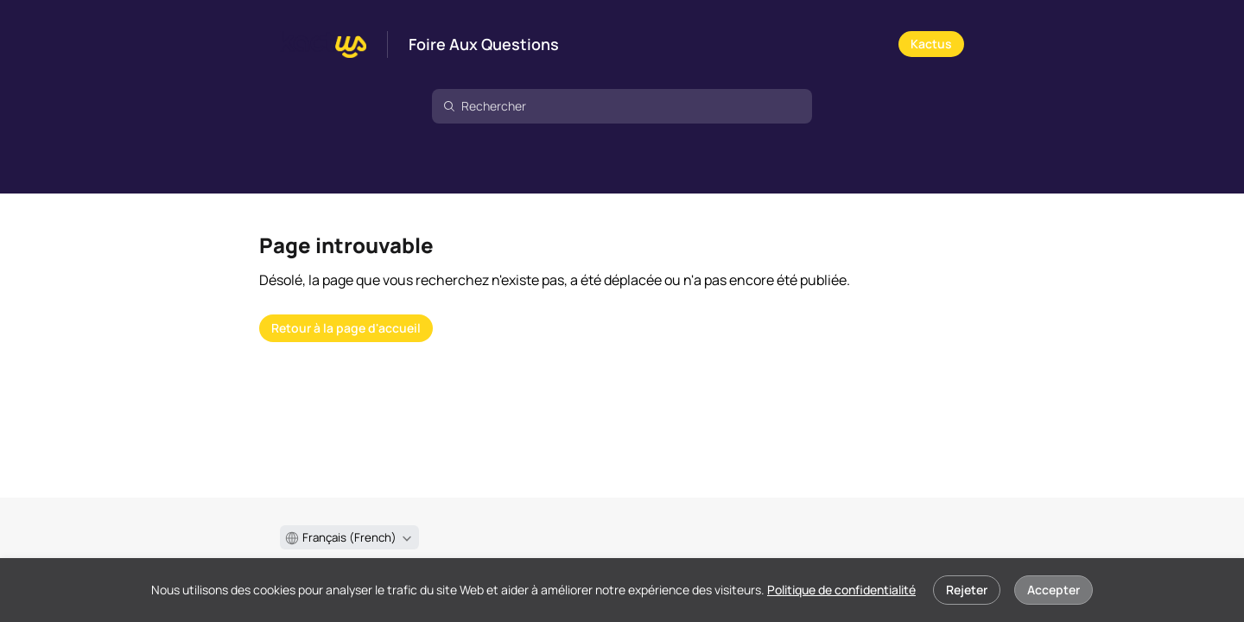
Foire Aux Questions (484, 44)
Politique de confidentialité (841, 589)
